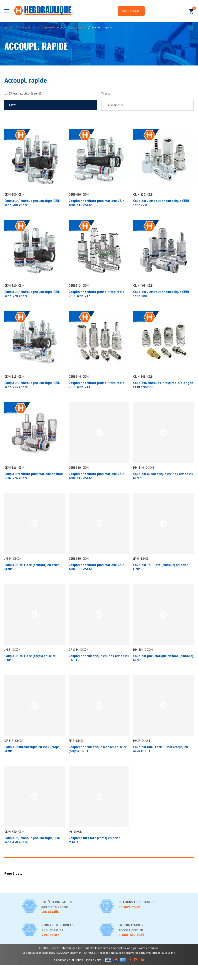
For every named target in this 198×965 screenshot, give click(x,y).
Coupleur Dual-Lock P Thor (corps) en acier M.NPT (160, 749)
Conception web (121, 948)
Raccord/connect (75, 27)
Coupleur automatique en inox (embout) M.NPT (163, 476)
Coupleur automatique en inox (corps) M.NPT (32, 749)
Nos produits (27, 27)
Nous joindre (131, 11)
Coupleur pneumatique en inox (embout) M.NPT (163, 658)
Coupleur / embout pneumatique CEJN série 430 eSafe (32, 840)
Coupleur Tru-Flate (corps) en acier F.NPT (29, 658)
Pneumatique (50, 27)
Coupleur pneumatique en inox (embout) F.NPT (99, 658)
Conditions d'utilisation (68, 960)
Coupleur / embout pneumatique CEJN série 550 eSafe (97, 567)
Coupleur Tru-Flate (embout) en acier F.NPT (160, 567)
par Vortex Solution (146, 948)
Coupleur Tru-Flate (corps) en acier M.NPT (94, 840)
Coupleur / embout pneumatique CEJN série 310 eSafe (97, 476)
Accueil (9, 27)
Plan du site (94, 960)
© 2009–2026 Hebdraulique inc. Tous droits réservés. (74, 948)
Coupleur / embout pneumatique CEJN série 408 (161, 294)
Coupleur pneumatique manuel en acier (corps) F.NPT (97, 749)
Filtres (13, 105)
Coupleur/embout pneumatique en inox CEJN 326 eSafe (33, 476)
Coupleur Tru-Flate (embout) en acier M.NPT (31, 567)
